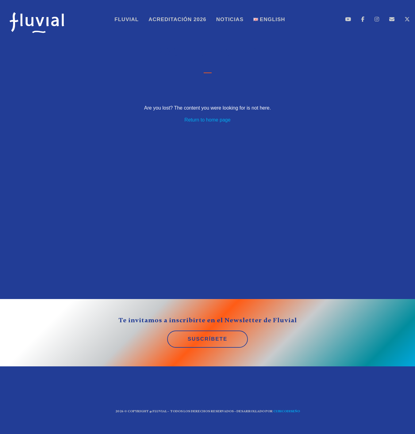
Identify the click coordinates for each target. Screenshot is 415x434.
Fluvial (126, 19)
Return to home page (207, 119)
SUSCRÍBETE (208, 339)
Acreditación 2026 (177, 19)
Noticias (230, 19)
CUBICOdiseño (286, 411)
